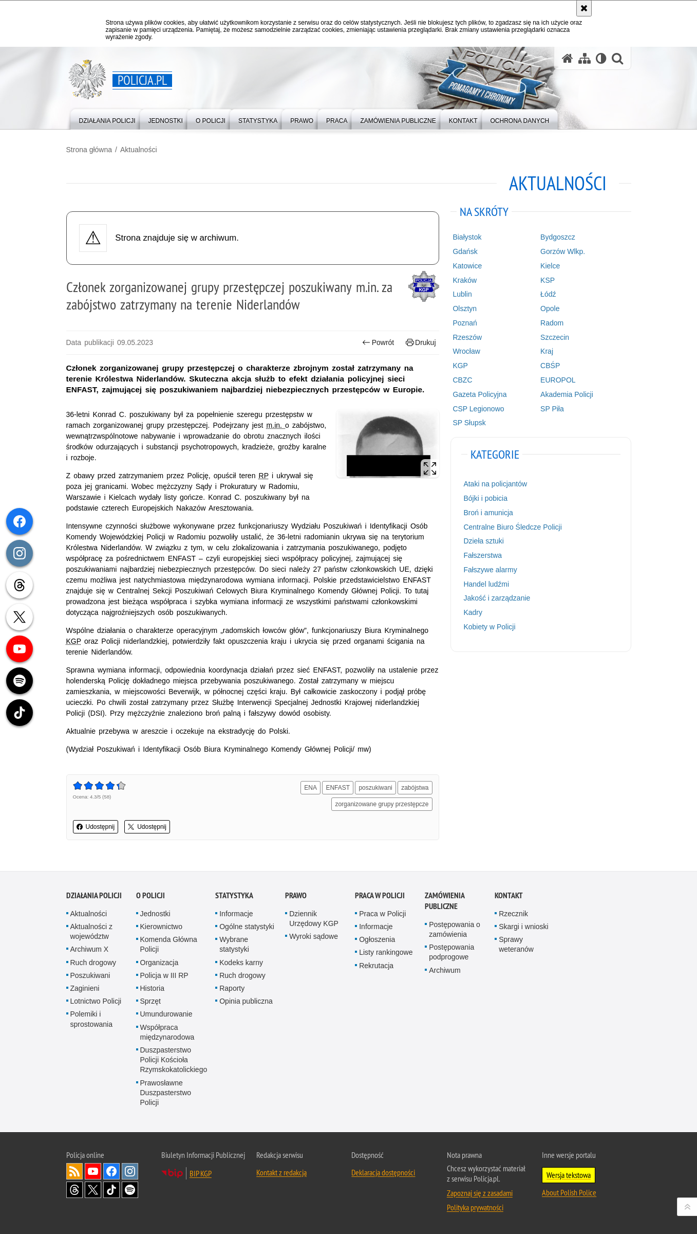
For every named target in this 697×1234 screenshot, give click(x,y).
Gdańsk (465, 251)
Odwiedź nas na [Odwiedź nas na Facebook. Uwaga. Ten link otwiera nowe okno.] (111, 1171)
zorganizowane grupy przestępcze (381, 804)
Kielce (550, 266)
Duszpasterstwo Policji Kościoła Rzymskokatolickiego (174, 1060)
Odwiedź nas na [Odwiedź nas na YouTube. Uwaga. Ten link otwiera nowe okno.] (93, 1171)
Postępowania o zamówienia (454, 929)
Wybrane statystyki (234, 944)
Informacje (236, 914)
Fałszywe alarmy (490, 570)
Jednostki (155, 914)
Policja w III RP (164, 975)
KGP (460, 365)
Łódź (548, 294)
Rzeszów (467, 337)
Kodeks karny (241, 962)
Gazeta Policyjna (479, 394)
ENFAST (338, 787)
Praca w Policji (380, 895)
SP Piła (552, 409)
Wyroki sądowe (313, 936)
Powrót (378, 342)
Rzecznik (513, 914)
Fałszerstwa (482, 555)
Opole (549, 308)
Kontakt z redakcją (281, 1172)
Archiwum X (89, 949)
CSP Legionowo (478, 409)
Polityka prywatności (475, 1207)
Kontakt (509, 895)
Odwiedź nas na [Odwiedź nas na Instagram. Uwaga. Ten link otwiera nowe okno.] (130, 1171)
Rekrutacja (376, 965)
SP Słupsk (469, 423)
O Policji (150, 895)
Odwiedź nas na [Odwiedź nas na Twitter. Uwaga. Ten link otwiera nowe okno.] (93, 1190)
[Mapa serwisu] (584, 58)
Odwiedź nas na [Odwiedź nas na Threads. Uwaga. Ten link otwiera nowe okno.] (74, 1190)
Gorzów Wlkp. (562, 251)
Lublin (462, 294)
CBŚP (550, 365)
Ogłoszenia (377, 939)
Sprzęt (150, 1001)
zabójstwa (414, 787)
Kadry (472, 612)
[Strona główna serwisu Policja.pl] (567, 58)
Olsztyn (465, 308)
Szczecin (554, 337)
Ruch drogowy (93, 962)
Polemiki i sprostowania (91, 1019)
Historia (152, 988)
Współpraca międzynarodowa (167, 1032)
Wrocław (466, 351)
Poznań (465, 323)
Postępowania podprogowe (451, 952)
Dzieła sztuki (483, 541)
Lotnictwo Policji (96, 1001)
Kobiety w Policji (489, 627)
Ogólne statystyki (246, 926)
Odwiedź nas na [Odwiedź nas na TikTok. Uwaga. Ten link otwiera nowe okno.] (111, 1190)
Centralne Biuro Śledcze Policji (512, 527)
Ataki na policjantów (495, 484)
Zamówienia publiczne (444, 901)
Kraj (546, 351)
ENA (310, 787)
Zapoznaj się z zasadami (480, 1193)
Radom (551, 323)
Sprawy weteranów (516, 944)
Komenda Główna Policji (168, 944)
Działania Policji (94, 895)
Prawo (296, 895)
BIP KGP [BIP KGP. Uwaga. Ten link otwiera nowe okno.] (201, 1173)
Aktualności (138, 150)
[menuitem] (107, 118)
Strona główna (89, 150)
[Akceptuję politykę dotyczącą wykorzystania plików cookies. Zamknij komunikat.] (584, 8)
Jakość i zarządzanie (496, 598)
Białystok (467, 237)
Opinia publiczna (246, 1001)
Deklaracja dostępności (383, 1172)
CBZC (462, 380)
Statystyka (234, 895)
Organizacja (159, 962)
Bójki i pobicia (485, 498)
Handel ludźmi (486, 584)
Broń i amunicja (488, 513)
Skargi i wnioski (523, 926)
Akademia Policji (566, 394)
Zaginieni (85, 988)
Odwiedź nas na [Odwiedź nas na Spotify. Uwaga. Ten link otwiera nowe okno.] (130, 1190)
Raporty (231, 988)
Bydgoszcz (557, 237)
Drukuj (421, 342)
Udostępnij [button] (96, 826)
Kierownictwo (161, 926)
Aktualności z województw (91, 931)
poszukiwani (375, 787)
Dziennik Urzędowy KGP (313, 919)
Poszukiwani (90, 975)
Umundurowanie (166, 1014)
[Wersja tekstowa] (601, 58)
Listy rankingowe (385, 952)
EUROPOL (557, 380)
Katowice (467, 266)
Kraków (465, 280)
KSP (547, 280)
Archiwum (444, 970)
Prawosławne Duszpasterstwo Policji (166, 1092)
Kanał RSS (74, 1171)
